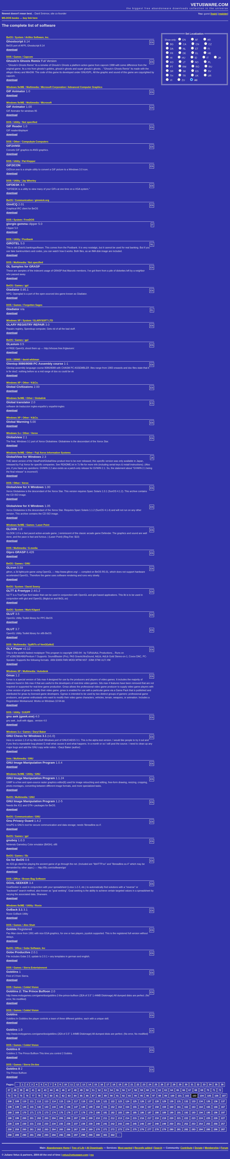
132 (186, 1101)
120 (98, 1101)
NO (196, 62)
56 (123, 1090)
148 (83, 1107)
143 (46, 1107)
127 (149, 1101)
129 (164, 1101)
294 (54, 1135)
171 (32, 1112)
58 (135, 1090)
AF (196, 39)
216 (142, 1118)
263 (46, 1129)
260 (24, 1129)
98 (159, 1095)
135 (208, 1101)
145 (61, 1107)
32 (198, 1084)
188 (157, 1112)
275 (135, 1129)
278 (157, 1129)
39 (21, 1090)
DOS (8, 56)
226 (216, 1118)
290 (24, 1135)
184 (127, 1112)
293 (46, 1135)
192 (186, 1112)
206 (68, 1118)
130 (172, 1101)
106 (217, 1095)
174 (54, 1112)
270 (98, 1129)
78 (39, 1095)
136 (216, 1101)
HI (170, 57)
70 (207, 1090)
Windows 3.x (13, 433)
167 (223, 1107)
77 (33, 1095)
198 (10, 1118)
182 (113, 1112)
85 (81, 1095)
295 (61, 1135)
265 (61, 1129)
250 (172, 1123)
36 (222, 1084)
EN (184, 39)
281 (179, 1129)
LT (184, 62)
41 (33, 1090)
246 (142, 1123)
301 (105, 1135)
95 (141, 1095)
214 (127, 1118)
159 (164, 1107)
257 (223, 1123)
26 (162, 1084)
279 (164, 1129)
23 (143, 1084)
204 (54, 1118)
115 (61, 1101)
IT (207, 57)
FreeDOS (29, 219)
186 (142, 1112)
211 (105, 1118)
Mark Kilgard (32, 609)
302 (113, 1135)
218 (157, 1118)
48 (75, 1090)
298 (83, 1135)
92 (123, 1095)
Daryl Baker (39, 731)
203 (46, 1118)
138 (10, 1107)
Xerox (34, 433)
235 (61, 1123)
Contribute (186, 1147)
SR (171, 71)
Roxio (38, 905)
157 (149, 1107)
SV (209, 71)
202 (39, 1118)
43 (45, 1090)
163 (194, 1107)
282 (186, 1129)
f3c (26, 855)
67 (189, 1090)
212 (113, 1118)
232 (39, 1123)
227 (223, 1118)
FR (171, 53)
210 (98, 1118)
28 (174, 1084)
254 (201, 1123)
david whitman (30, 359)
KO (171, 62)
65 (177, 1090)
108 (10, 1101)
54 (111, 1090)
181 (105, 1112)
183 (120, 1112)
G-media (33, 548)
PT (171, 66)
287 (223, 1129)
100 (172, 1095)
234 (54, 1123)
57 (129, 1090)
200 (24, 1118)
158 (157, 1107)
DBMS (16, 359)
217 (149, 1118)
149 (90, 1107)
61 (153, 1090)
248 (157, 1123)
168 (10, 1112)
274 (127, 1129)
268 (83, 1129)
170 (24, 1112)
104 (202, 1095)
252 (186, 1123)
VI (170, 80)
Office (16, 878)
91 (117, 1095)
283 (194, 1129)
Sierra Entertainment (35, 967)
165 (208, 1107)
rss (92, 1154)
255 (208, 1123)
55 (117, 1090)
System (19, 37)
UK (197, 75)
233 (46, 1123)
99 (165, 1095)
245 (135, 1123)
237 (76, 1123)
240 (98, 1123)
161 (179, 1107)
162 (186, 1107)
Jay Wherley (29, 180)
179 (90, 1112)
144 (54, 1107)
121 (105, 1101)
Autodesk (42, 671)
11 (71, 1084)
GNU (27, 563)
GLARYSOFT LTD (43, 320)
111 (32, 1101)
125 (135, 1101)
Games (17, 56)
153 (120, 1107)
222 (186, 1118)
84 (75, 1095)
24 (149, 1084)
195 (208, 1112)
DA (171, 48)
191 (179, 1112)
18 (113, 1084)
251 (179, 1123)
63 (165, 1090)
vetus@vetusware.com (75, 1154)
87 (93, 1095)
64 (171, 1090)
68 (196, 1090)
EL (196, 53)
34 (210, 1084)
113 (46, 1101)
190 (172, 1112)
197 (223, 1112)
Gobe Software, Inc (34, 948)
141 (32, 1107)
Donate (199, 1147)
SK (184, 71)
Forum (224, 1147)
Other (16, 141)
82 (63, 1095)
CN (197, 44)
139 (17, 1107)
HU (183, 57)
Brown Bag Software (34, 878)
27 (168, 1084)
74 (15, 1095)
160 (172, 1107)
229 (17, 1123)
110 (24, 1101)
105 (209, 1095)
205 (61, 1118)
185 (135, 1112)
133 (194, 1101)
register (223, 13)
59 (141, 1090)
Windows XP (13, 320)
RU (210, 66)
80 (51, 1095)
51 (93, 1090)
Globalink (40, 398)
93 (129, 1095)
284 (201, 1129)
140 (24, 1107)
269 (90, 1129)
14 (89, 1084)
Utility (16, 122)
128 (157, 1101)
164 (201, 1107)
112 (39, 1101)
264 (54, 1129)
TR (184, 75)
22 (138, 1084)
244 (127, 1123)
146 (68, 1107)
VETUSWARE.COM (209, 4)
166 (216, 1107)
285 (208, 1129)
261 (32, 1129)
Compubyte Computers (35, 141)
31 (192, 1084)
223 (194, 1118)
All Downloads (94, 1147)
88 (99, 1095)
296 (68, 1135)
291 (32, 1135)
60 (147, 1090)
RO (197, 66)
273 (120, 1129)
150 (98, 1107)
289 (17, 1135)
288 (10, 1135)
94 (135, 1095)
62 (159, 1090)
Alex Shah (29, 925)
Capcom (28, 56)
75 (21, 1095)
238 (83, 1123)
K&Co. (34, 382)
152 (113, 1107)
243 (120, 1123)
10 (65, 1084)
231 (32, 1123)
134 (201, 1101)
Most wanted (125, 1147)
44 (51, 1090)
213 (120, 1118)
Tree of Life (78, 1147)
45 (57, 1090)
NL (184, 48)
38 (15, 1090)
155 (135, 1107)
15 (95, 1084)
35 (216, 1084)
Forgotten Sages (32, 305)
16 (101, 1084)
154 (127, 1107)
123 (120, 1101)
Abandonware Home (58, 1147)
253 (194, 1123)
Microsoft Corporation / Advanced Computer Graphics (71, 87)
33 (204, 1084)
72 (220, 1090)
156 (142, 1107)
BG (171, 44)
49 (81, 1090)
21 (131, 1084)
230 (24, 1123)
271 (105, 1129)
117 (76, 1101)
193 (194, 1112)
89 (105, 1095)
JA (219, 57)
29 (180, 1084)
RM (184, 66)
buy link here (30, 18)
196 (216, 1112)
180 (98, 1112)
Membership (212, 1147)
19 (119, 1084)
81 (57, 1095)
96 (147, 1095)
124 (127, 1101)
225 (208, 1118)
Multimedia (32, 87)
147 (76, 1107)
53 (105, 1090)
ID (195, 57)
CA (184, 44)
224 (201, 1118)
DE (184, 53)
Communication (24, 200)
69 (202, 1090)
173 (46, 1112)
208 (83, 1118)
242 (113, 1123)
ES (197, 71)
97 (153, 1095)
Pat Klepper (28, 161)
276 (142, 1129)
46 (63, 1090)
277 (149, 1129)
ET (196, 48)
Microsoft (46, 102)
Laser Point (42, 525)
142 (39, 1107)
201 (32, 1118)
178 (83, 1112)
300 (98, 1135)
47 (69, 1090)
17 (107, 1084)
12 (77, 1084)
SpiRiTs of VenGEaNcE (41, 644)
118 (83, 1101)
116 (68, 1101)
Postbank (27, 239)
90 (111, 1095)
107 (224, 1095)
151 (105, 1107)
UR (209, 75)
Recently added (143, 1147)
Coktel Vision (30, 987)
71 (213, 1090)
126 (142, 1101)
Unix (8, 758)
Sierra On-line (31, 1064)
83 (69, 1095)
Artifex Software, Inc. (37, 37)
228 (10, 1123)
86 (87, 1095)
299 (90, 1135)
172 (39, 1112)
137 (223, 1101)
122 (113, 1101)
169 (17, 1112)
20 (125, 1084)
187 (149, 1112)
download (12, 49)
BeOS (9, 37)
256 (216, 1123)
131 (179, 1101)
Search (158, 1147)
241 (105, 1123)
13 (83, 1084)
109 (17, 1101)
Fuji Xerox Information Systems (53, 452)
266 (68, 1129)
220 (172, 1118)
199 (17, 1118)
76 (27, 1095)
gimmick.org (42, 200)
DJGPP (26, 712)
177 (76, 1112)
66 (183, 1090)
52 (99, 1090)
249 (164, 1123)
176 (68, 1112)
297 (76, 1135)
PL (209, 62)
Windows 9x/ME (15, 87)
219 (164, 1118)
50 (87, 1090)
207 (76, 1118)
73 (9, 1095)
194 (201, 1112)
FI (208, 48)
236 (68, 1123)
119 (90, 1101)
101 (180, 1095)
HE (209, 53)
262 (39, 1129)
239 (90, 1123)
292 (39, 1135)
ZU (183, 80)
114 (54, 1101)
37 (9, 1090)
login (214, 13)
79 (45, 1095)
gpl (26, 285)
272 (113, 1129)
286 (216, 1129)
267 (76, 1129)
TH (171, 75)
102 (187, 1095)
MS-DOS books (10, 18)
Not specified (29, 122)
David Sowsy (32, 586)
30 (186, 1084)
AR (209, 39)
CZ (210, 44)
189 (164, 1112)
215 (135, 1118)
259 (17, 1129)
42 (39, 1090)
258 (10, 1129)
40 (27, 1090)
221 (179, 1118)
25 (156, 1084)
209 (90, 1118)
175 (61, 1112)
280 (172, 1129)
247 (149, 1123)
